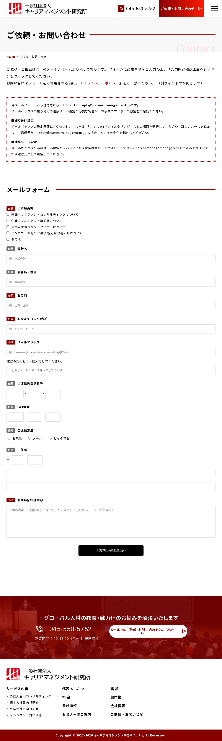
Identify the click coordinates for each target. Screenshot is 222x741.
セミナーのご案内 (76, 714)
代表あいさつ (73, 688)
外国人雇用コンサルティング (30, 696)
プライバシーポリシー (101, 83)
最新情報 (69, 705)
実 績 (115, 688)
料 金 (66, 697)
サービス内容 (17, 688)
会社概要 (118, 705)
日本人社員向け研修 (24, 702)
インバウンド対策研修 (26, 715)
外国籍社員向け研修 (24, 709)
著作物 (116, 697)
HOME (11, 57)
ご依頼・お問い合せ (127, 714)
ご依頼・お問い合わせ (181, 9)
